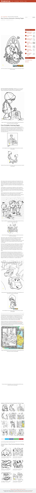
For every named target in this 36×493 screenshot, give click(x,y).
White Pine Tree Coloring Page (5, 469)
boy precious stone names (5, 441)
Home (12, 1)
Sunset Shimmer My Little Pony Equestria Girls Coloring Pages (22, 469)
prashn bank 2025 (29, 491)
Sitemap (12, 489)
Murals (25, 1)
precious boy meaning (21, 441)
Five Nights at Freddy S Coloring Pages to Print (8, 481)
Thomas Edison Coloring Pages (17, 481)
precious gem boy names (12, 442)
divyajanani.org (5, 1)
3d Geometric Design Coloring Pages (29, 50)
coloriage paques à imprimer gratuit (22, 491)
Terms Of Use (21, 489)
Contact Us (14, 489)
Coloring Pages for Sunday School (29, 54)
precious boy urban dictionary (5, 442)
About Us (24, 489)
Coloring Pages (16, 1)
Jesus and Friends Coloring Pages (29, 43)
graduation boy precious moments (13, 441)
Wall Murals (22, 1)
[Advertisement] (18, 9)
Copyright (17, 489)
